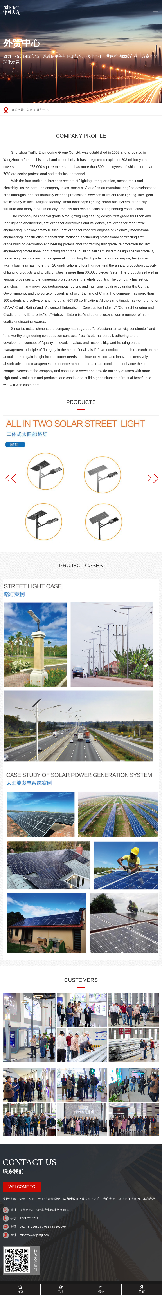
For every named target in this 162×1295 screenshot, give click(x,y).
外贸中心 (42, 110)
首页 (30, 110)
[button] (152, 478)
